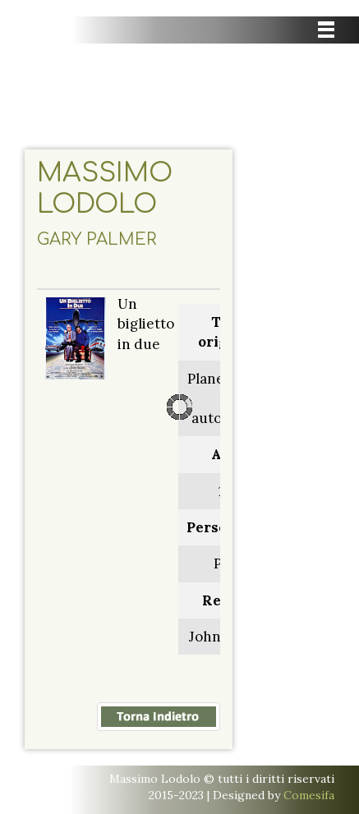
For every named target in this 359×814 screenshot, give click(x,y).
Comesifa (308, 795)
